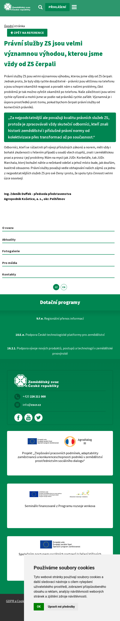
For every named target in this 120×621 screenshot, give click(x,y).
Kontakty (9, 274)
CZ (56, 287)
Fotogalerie (11, 251)
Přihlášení (57, 7)
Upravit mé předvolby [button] (61, 606)
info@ (32, 405)
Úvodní (9, 26)
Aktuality (9, 239)
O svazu (8, 228)
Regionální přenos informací (60, 318)
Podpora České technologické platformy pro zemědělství (60, 335)
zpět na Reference (27, 33)
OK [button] (39, 606)
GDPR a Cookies (17, 601)
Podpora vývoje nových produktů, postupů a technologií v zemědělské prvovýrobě (60, 350)
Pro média (9, 263)
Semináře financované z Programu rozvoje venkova (60, 506)
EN (63, 287)
